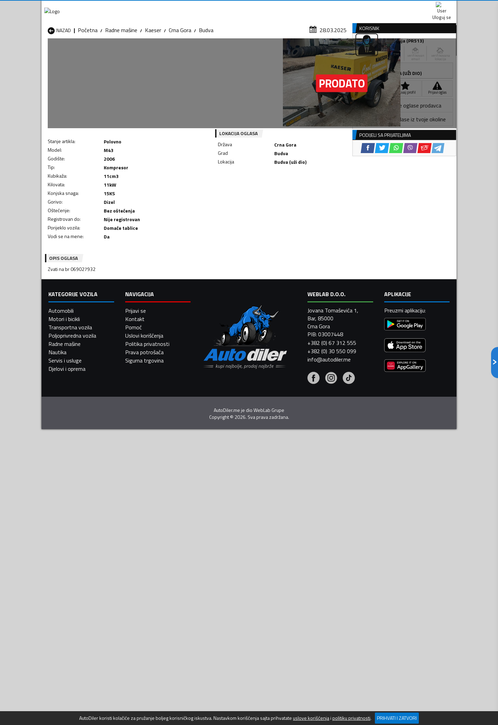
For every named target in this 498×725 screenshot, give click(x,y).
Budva (206, 67)
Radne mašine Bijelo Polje (301, 531)
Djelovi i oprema (66, 707)
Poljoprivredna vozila (72, 673)
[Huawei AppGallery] (405, 705)
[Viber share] (282, 193)
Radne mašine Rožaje (221, 564)
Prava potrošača (144, 690)
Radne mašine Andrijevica (77, 531)
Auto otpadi (267, 53)
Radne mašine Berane (222, 531)
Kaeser (153, 67)
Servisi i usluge (318, 53)
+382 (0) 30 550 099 (331, 689)
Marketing (333, 7)
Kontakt (371, 7)
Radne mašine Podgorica (150, 564)
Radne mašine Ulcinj (70, 572)
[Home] (48, 53)
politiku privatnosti (351, 718)
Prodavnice (127, 53)
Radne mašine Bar (143, 531)
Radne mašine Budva (72, 539)
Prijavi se (135, 648)
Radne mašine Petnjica (148, 556)
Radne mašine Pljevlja (296, 556)
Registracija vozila (378, 53)
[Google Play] (405, 663)
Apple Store (249, 7)
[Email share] (296, 193)
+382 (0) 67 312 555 (331, 681)
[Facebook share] (240, 193)
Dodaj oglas (434, 53)
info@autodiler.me (329, 697)
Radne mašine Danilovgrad (227, 539)
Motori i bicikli (64, 657)
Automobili (61, 648)
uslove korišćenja (311, 718)
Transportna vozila (70, 665)
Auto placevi (175, 53)
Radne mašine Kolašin (147, 547)
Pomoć (133, 665)
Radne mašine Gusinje (297, 539)
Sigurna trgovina (144, 698)
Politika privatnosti (147, 682)
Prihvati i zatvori (397, 718)
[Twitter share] (254, 193)
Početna (88, 67)
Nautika (57, 690)
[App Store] (405, 684)
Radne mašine (121, 67)
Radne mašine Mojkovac (300, 547)
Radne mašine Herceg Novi (79, 547)
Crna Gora (180, 67)
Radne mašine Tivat (295, 564)
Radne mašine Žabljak (222, 572)
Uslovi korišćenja (144, 673)
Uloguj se (408, 7)
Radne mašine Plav (219, 556)
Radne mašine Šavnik (146, 572)
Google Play (203, 7)
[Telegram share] (310, 193)
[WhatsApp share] (268, 193)
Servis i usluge (65, 698)
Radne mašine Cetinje (147, 539)
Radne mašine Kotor (221, 547)
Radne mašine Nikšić (71, 556)
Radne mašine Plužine (73, 564)
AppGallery (293, 7)
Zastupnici (221, 53)
